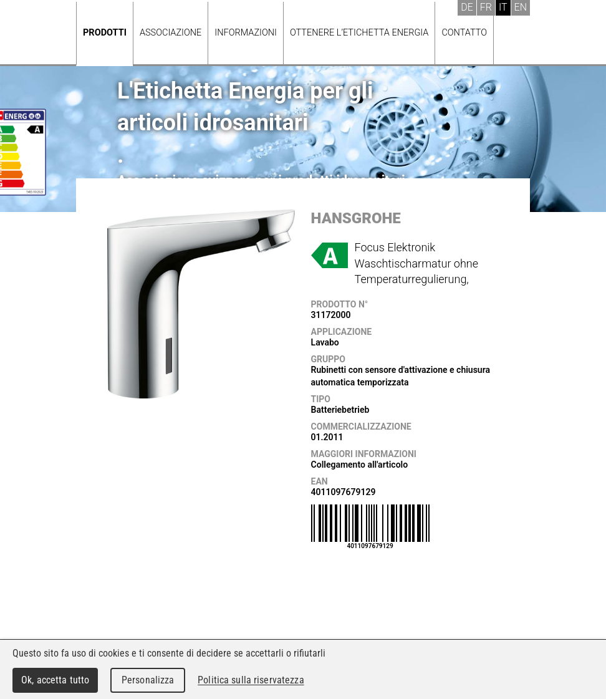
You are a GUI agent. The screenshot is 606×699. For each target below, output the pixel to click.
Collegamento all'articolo (359, 465)
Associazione (170, 32)
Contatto (464, 32)
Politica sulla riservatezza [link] (251, 680)
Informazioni (245, 32)
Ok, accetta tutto (55, 680)
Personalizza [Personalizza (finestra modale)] (148, 680)
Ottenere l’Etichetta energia (359, 32)
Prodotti (105, 32)
